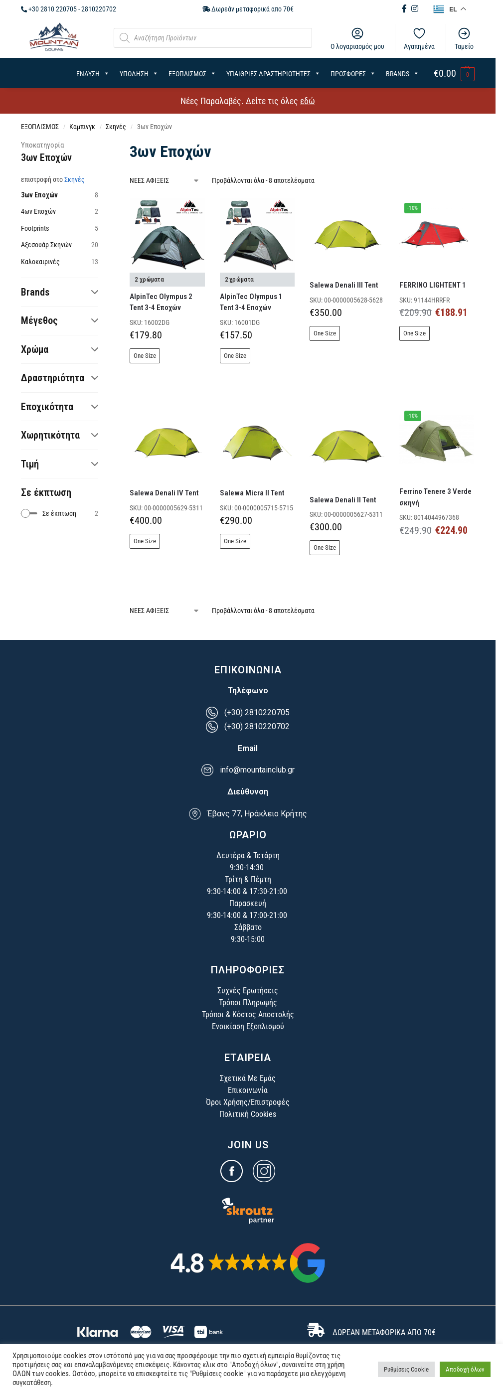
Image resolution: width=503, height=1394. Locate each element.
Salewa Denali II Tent (343, 499)
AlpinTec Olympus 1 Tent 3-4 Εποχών (251, 302)
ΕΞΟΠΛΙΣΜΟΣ (40, 127)
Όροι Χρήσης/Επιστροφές (248, 1102)
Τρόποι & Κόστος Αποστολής (248, 1014)
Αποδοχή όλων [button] (465, 1369)
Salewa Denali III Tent (344, 285)
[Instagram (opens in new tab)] (414, 8)
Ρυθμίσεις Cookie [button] (406, 1369)
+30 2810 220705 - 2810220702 (68, 9)
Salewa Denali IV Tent (164, 492)
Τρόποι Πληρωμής (248, 1002)
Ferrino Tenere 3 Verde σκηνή (435, 497)
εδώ (307, 101)
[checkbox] (59, 513)
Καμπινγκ (82, 127)
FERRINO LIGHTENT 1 (432, 285)
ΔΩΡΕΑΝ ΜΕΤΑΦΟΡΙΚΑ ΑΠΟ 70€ (384, 1332)
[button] (454, 73)
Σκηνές (116, 127)
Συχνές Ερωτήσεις (247, 990)
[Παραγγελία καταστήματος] (165, 180)
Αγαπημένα (419, 38)
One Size (145, 355)
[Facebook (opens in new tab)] (405, 8)
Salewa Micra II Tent (252, 492)
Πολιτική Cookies (247, 1114)
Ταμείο (464, 38)
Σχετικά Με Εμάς (248, 1078)
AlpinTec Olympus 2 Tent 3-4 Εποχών (161, 302)
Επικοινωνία (248, 1090)
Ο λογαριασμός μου (357, 38)
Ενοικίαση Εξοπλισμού (248, 1026)
